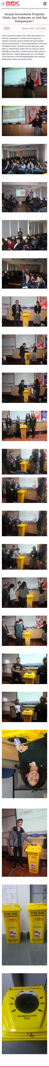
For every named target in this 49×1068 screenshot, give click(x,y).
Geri (8, 28)
